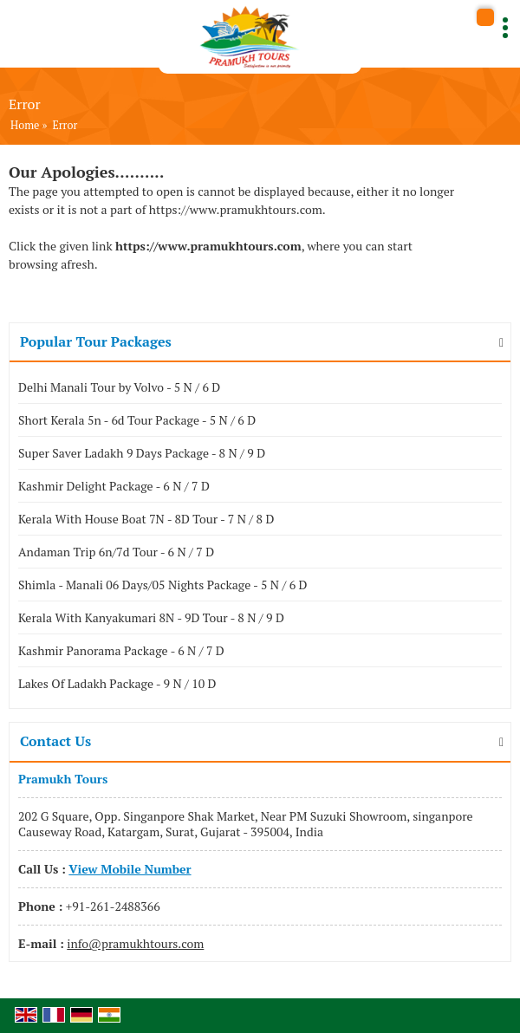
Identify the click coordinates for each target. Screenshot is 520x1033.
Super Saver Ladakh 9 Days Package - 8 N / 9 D (141, 453)
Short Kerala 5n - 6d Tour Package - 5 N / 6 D (137, 420)
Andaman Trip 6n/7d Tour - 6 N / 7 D (116, 551)
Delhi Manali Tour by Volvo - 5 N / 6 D (119, 387)
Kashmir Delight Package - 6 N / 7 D (114, 486)
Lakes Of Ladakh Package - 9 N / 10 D (117, 683)
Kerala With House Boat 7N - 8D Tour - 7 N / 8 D (146, 518)
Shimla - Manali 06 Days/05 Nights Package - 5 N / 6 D (162, 584)
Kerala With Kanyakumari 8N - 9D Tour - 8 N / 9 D (151, 617)
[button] (129, 869)
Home (24, 125)
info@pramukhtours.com (135, 943)
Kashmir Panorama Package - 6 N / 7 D (121, 650)
